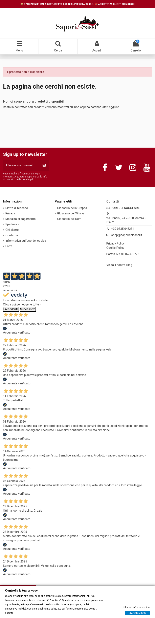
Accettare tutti (137, 612)
